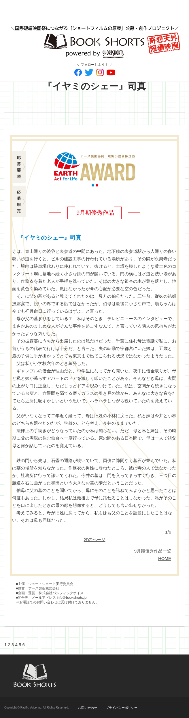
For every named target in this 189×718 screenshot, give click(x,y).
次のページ (94, 539)
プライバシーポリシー (121, 707)
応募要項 (19, 167)
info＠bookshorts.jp (72, 598)
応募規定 (19, 201)
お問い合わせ (87, 707)
